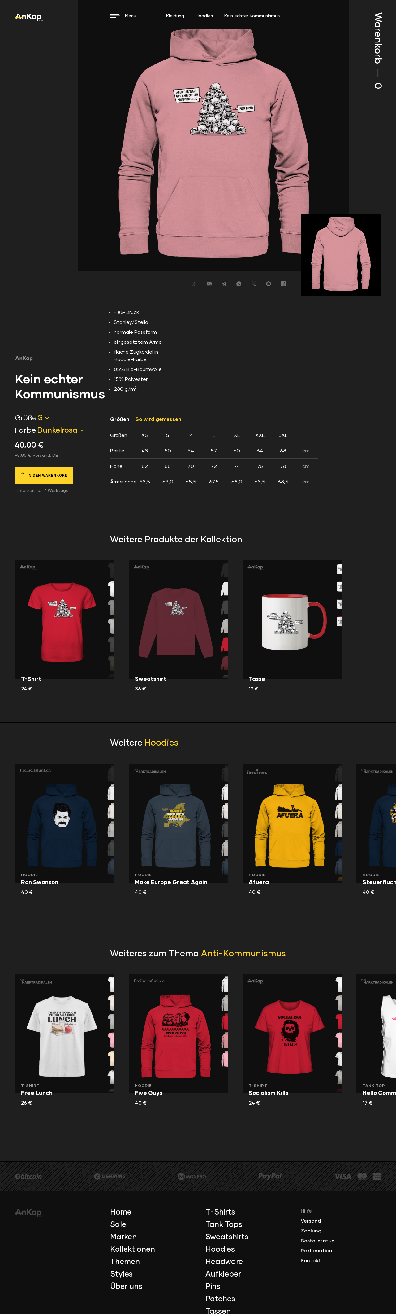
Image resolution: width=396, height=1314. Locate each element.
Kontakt (311, 1260)
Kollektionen (132, 1249)
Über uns (126, 1286)
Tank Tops (223, 1224)
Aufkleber (223, 1274)
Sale (118, 1224)
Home (120, 1212)
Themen (125, 1262)
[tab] (214, 458)
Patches (220, 1299)
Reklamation (316, 1250)
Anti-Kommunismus (243, 954)
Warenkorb (377, 50)
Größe (26, 418)
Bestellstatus (317, 1240)
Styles (121, 1274)
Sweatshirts (226, 1237)
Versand (311, 1221)
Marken (123, 1237)
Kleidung (175, 16)
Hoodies (204, 16)
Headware (224, 1262)
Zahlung (311, 1230)
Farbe (25, 430)
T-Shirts (220, 1212)
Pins (212, 1286)
